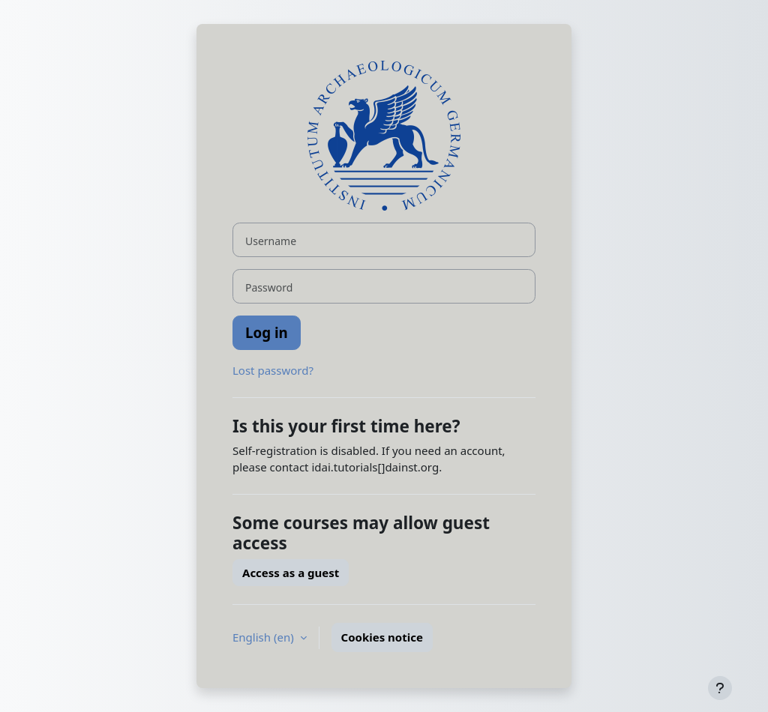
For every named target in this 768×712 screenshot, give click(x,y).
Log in (266, 332)
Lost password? (273, 370)
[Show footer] (720, 688)
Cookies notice (382, 637)
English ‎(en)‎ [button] (264, 637)
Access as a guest (290, 572)
